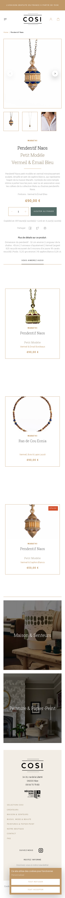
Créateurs (13, 810)
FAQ (9, 838)
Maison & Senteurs (17, 814)
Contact (11, 834)
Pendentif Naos (17, 32)
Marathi (32, 141)
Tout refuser (35, 882)
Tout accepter (36, 890)
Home (5, 32)
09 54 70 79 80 (32, 784)
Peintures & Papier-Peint (20, 824)
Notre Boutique (15, 829)
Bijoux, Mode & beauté (19, 819)
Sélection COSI (15, 805)
